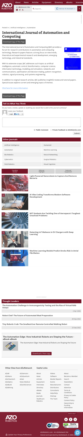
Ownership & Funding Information (69, 405)
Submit (77, 133)
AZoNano (8, 376)
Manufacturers (55, 385)
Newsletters (68, 382)
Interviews (40, 385)
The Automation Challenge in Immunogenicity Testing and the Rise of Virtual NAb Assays (39, 306)
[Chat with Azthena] (77, 432)
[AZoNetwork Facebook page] (20, 10)
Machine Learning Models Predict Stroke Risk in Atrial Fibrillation (54, 251)
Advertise (67, 387)
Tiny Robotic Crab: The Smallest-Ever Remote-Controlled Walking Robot (34, 324)
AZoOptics (9, 382)
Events (52, 382)
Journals (39, 396)
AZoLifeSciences (25, 385)
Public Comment (42, 130)
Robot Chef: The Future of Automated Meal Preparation (27, 315)
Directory (40, 387)
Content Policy (69, 400)
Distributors (54, 387)
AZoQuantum (24, 376)
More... (79, 2)
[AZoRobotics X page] (23, 10)
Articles (39, 379)
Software (53, 376)
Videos (52, 373)
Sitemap (53, 396)
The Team (53, 399)
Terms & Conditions (68, 391)
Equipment (41, 382)
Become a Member (71, 376)
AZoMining (9, 387)
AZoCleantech (10, 379)
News (39, 376)
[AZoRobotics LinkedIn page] (17, 10)
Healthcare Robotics (40, 400)
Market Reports (55, 379)
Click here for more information (15, 88)
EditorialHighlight (42, 171)
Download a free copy (41, 353)
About (39, 373)
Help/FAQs (54, 393)
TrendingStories (15, 171)
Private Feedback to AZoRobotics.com (66, 130)
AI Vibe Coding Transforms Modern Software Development (50, 195)
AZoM (7, 373)
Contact (67, 385)
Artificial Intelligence (18, 28)
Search (66, 379)
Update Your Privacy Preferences (18, 434)
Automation (31, 28)
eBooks (39, 390)
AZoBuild (8, 385)
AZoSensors (24, 373)
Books (39, 393)
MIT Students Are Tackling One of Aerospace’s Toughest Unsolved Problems (55, 214)
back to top (72, 413)
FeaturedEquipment (68, 171)
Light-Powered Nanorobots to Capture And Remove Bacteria (53, 177)
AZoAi (22, 379)
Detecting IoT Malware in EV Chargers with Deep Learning (51, 233)
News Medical (25, 382)
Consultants (54, 390)
